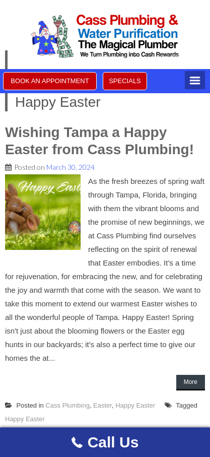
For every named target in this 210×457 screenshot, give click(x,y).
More (190, 381)
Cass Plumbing (67, 405)
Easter (102, 405)
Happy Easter (135, 405)
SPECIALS (125, 81)
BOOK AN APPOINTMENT (50, 81)
